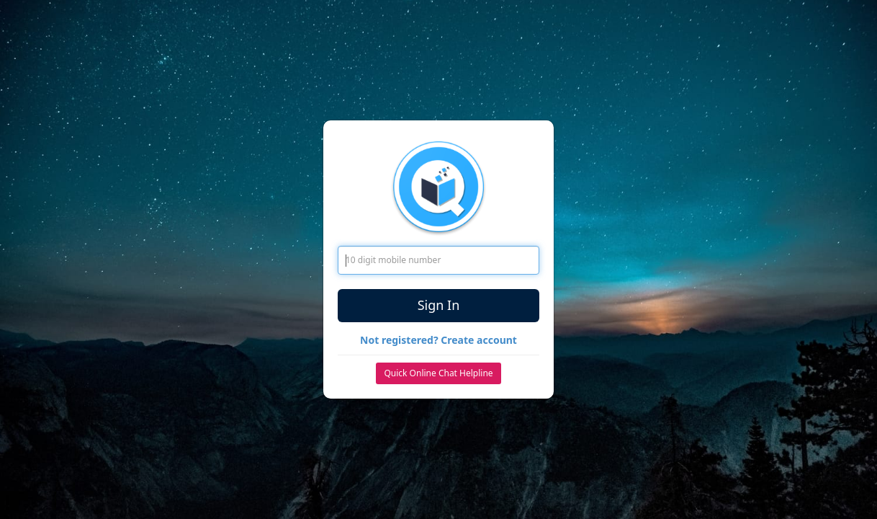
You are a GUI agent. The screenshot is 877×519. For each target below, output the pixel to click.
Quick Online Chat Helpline (438, 373)
